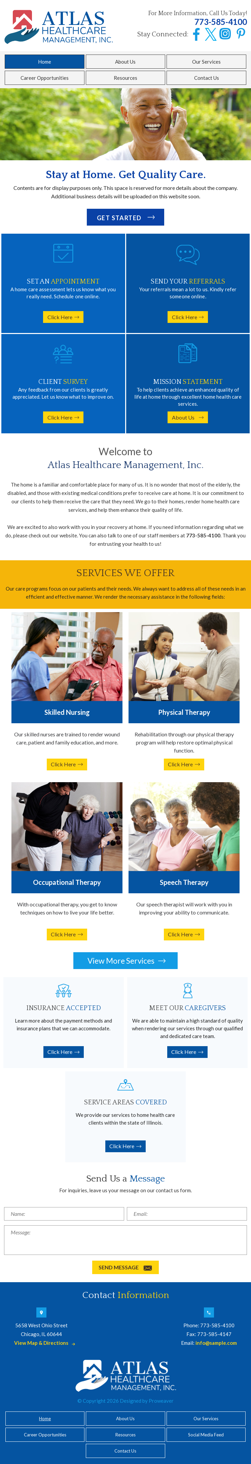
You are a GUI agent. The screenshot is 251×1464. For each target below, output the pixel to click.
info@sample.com (216, 1343)
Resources (125, 78)
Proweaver (161, 1401)
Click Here (60, 317)
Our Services (206, 62)
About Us (125, 62)
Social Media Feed (206, 1434)
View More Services (120, 960)
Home (44, 62)
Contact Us (206, 78)
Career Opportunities (45, 78)
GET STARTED (119, 218)
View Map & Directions (41, 1343)
